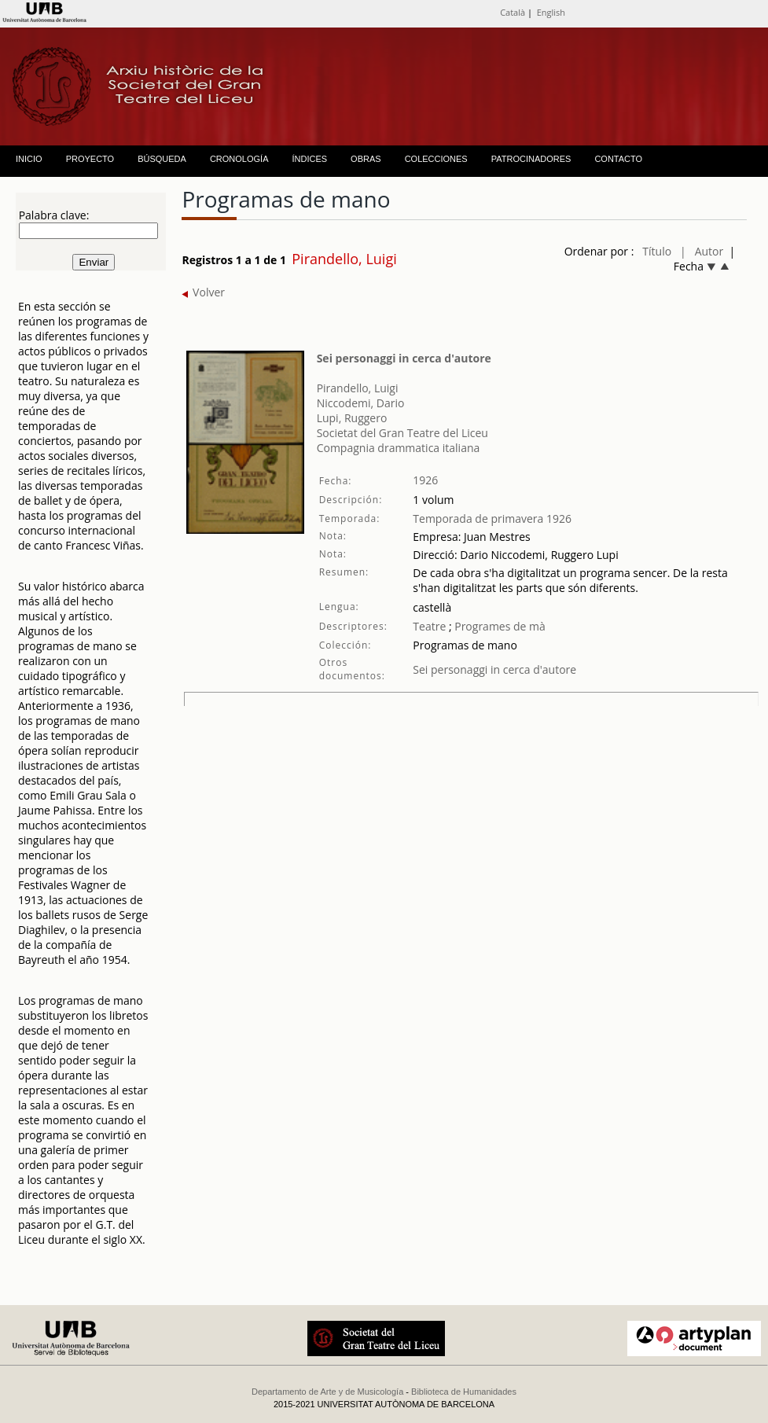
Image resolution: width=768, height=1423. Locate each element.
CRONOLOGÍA (239, 159)
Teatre (429, 626)
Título (656, 251)
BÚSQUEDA (162, 159)
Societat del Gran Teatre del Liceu (402, 432)
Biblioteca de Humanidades (463, 1391)
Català (512, 12)
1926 (425, 479)
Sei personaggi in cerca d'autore (404, 358)
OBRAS (366, 159)
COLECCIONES (436, 159)
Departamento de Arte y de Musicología (327, 1391)
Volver (203, 292)
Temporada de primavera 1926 (492, 518)
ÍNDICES (309, 159)
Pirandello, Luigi (358, 388)
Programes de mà (499, 626)
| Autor (701, 251)
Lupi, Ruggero (352, 417)
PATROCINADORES (531, 159)
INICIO (29, 159)
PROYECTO (90, 159)
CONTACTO (618, 159)
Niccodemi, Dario (361, 402)
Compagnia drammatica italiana (398, 447)
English (551, 12)
